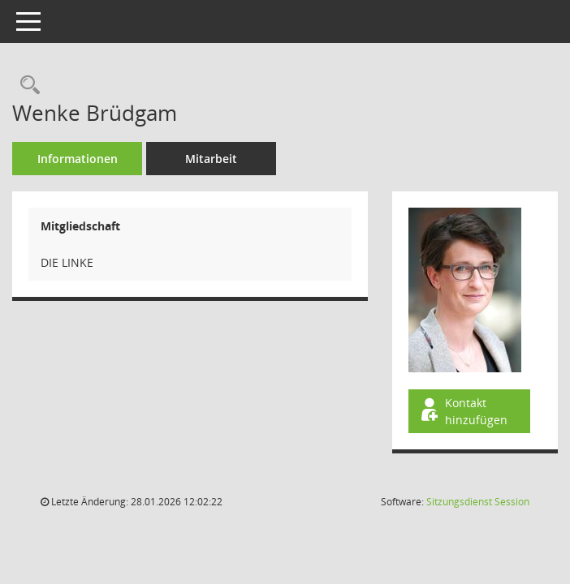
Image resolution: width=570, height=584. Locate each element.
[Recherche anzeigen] (26, 85)
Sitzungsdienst (477, 502)
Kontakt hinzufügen (462, 411)
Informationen (77, 158)
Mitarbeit (211, 158)
